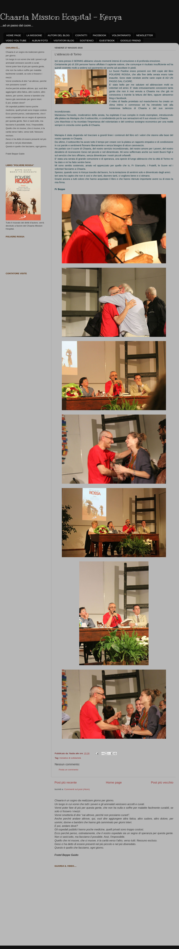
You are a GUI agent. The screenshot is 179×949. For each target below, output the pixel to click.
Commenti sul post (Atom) (77, 789)
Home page (114, 782)
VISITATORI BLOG (64, 40)
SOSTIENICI (87, 40)
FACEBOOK (99, 35)
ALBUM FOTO (40, 40)
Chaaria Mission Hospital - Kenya (61, 17)
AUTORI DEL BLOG (59, 35)
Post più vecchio (162, 782)
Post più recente (66, 782)
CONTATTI (81, 35)
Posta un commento (68, 769)
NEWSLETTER (144, 35)
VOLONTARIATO (121, 35)
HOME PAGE (13, 35)
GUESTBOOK (107, 40)
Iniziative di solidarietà (70, 758)
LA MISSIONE (34, 35)
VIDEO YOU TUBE (16, 40)
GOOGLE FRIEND (130, 40)
